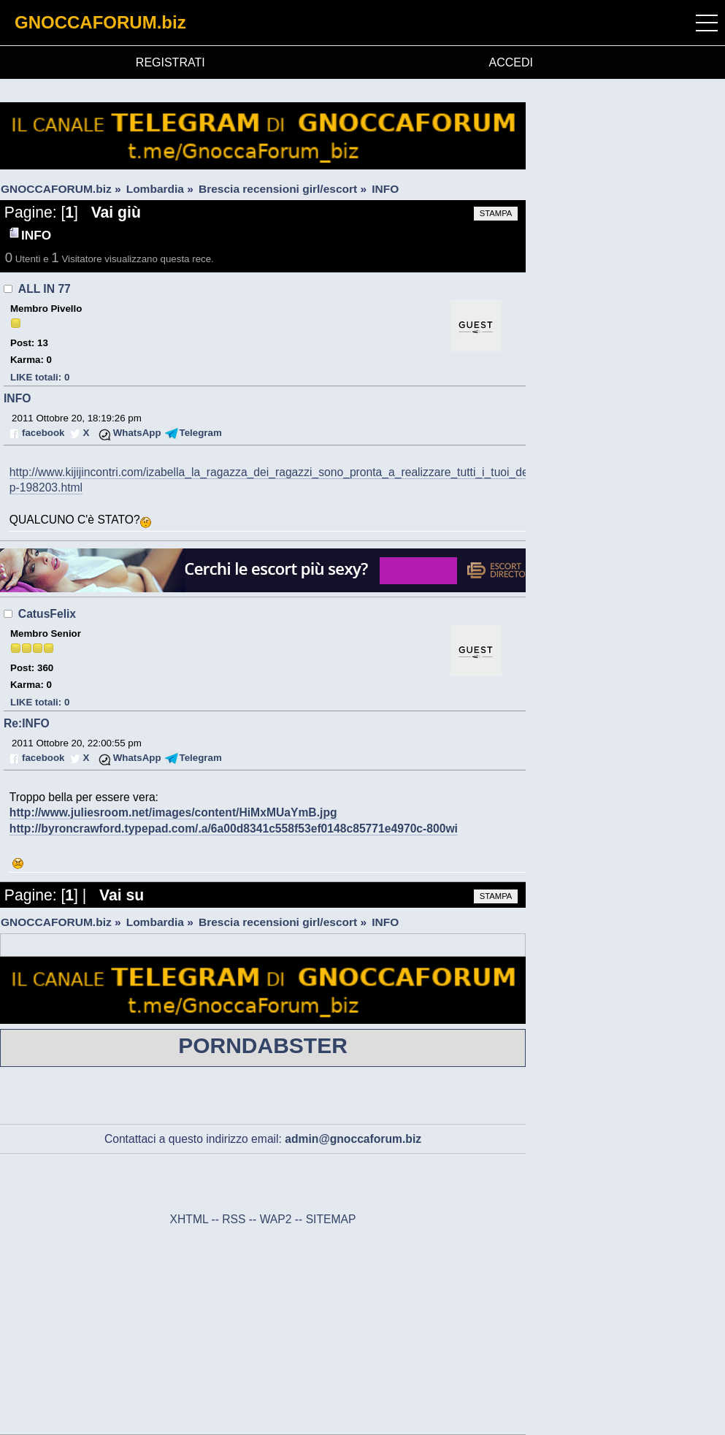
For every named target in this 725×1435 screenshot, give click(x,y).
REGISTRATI (170, 62)
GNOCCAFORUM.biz (100, 22)
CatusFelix (47, 614)
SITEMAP (331, 1219)
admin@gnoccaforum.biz (353, 1139)
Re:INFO (27, 723)
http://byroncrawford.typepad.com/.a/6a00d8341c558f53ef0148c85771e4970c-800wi (233, 828)
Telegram (201, 432)
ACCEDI (511, 62)
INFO (17, 398)
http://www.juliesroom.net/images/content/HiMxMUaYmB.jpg (173, 812)
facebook (43, 432)
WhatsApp (137, 432)
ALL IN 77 (44, 289)
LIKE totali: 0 (39, 377)
